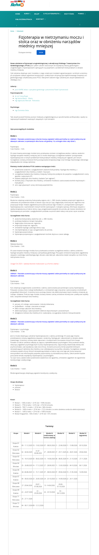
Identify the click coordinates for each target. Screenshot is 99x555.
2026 (41, 52)
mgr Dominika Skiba (22, 110)
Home (18, 14)
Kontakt (40, 19)
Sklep (37, 14)
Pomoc (81, 14)
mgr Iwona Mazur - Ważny (24, 98)
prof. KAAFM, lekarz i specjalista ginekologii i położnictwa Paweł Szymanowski (41, 90)
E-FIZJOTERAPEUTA (52, 14)
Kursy (27, 14)
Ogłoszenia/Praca (23, 19)
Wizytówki (69, 14)
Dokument (20, 31)
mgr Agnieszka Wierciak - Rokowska (27, 101)
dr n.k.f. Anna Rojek (21, 96)
